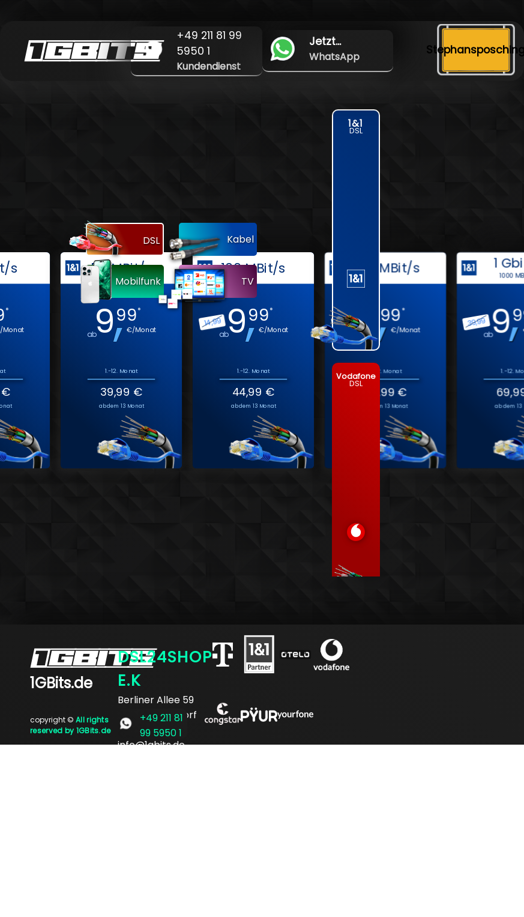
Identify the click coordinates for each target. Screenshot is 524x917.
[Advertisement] (262, 829)
